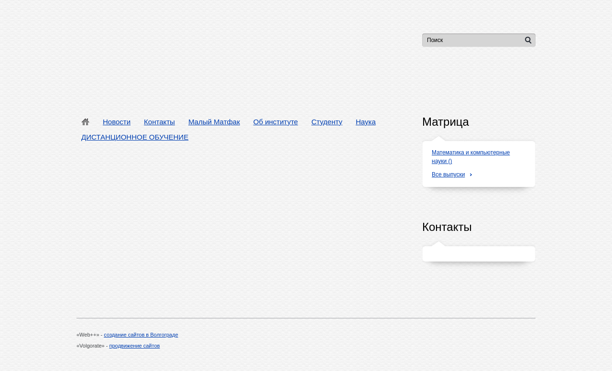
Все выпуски (448, 174)
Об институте (275, 122)
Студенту (326, 122)
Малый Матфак (214, 122)
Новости (117, 122)
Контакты (159, 122)
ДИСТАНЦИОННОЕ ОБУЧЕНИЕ (134, 137)
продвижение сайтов (134, 346)
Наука (366, 122)
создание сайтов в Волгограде (141, 335)
